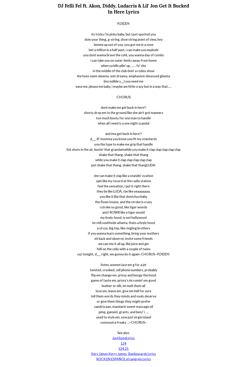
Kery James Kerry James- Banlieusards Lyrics (123, 354)
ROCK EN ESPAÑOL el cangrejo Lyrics (123, 359)
